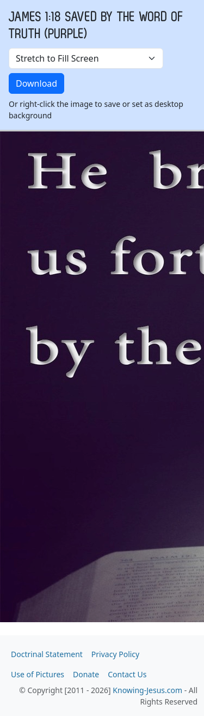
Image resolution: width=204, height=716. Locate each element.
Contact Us (127, 674)
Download (36, 83)
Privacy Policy (115, 654)
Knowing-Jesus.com (147, 690)
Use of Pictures (37, 674)
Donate (86, 674)
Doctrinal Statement (47, 654)
